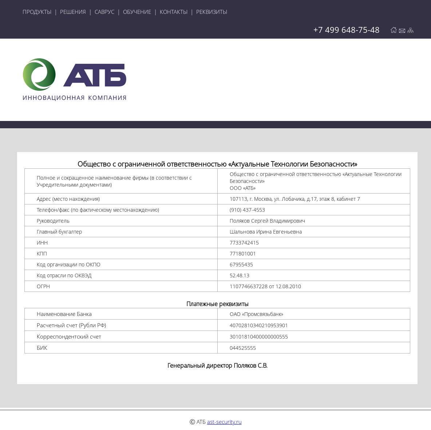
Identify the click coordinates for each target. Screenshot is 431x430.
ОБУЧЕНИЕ (137, 11)
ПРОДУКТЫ (37, 11)
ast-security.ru (224, 421)
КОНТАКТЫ (173, 11)
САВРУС (104, 11)
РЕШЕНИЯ (73, 11)
